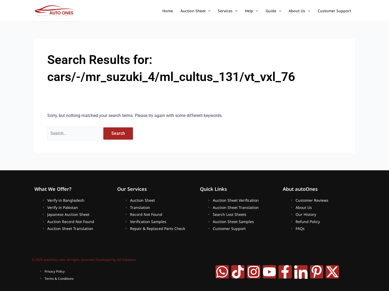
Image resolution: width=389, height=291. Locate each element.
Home (167, 10)
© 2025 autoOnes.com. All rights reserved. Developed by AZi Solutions (84, 260)
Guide (273, 11)
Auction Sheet (195, 11)
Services (227, 11)
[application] (208, 11)
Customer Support (334, 10)
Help (251, 11)
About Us (299, 11)
